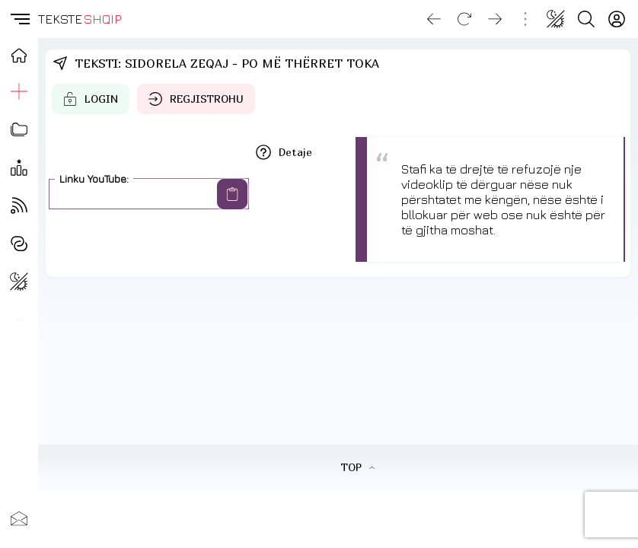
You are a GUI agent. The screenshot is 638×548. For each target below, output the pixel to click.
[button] (19, 19)
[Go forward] (495, 19)
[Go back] (434, 19)
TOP (357, 466)
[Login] (616, 19)
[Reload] (464, 19)
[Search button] (586, 19)
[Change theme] (556, 19)
